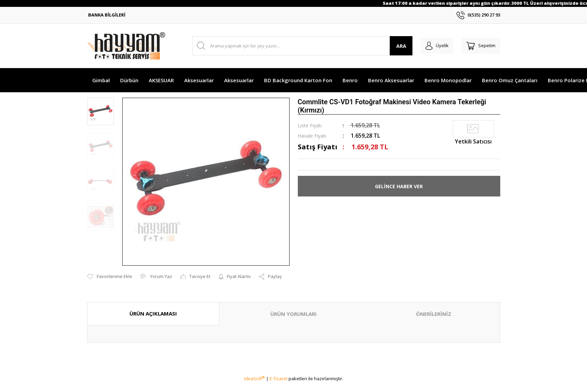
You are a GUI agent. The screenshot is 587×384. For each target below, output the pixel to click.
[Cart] (479, 45)
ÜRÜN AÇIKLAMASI (153, 313)
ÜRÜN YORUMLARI (293, 313)
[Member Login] (430, 45)
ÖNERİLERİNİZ (433, 313)
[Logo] (126, 46)
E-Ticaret (278, 378)
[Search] (298, 45)
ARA (393, 46)
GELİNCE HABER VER (399, 186)
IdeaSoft (254, 378)
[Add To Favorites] (109, 276)
